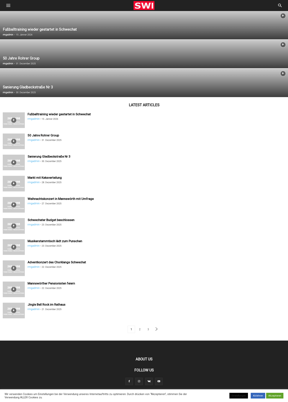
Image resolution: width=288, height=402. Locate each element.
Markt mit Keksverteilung (45, 177)
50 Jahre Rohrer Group (43, 135)
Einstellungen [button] (239, 395)
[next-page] (156, 329)
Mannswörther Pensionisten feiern (51, 283)
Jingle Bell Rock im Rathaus (46, 304)
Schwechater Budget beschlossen (51, 220)
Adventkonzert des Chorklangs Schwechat (57, 262)
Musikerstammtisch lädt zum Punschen (55, 241)
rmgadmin (8, 34)
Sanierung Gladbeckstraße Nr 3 (49, 156)
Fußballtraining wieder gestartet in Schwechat (59, 114)
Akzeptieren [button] (274, 395)
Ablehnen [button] (258, 395)
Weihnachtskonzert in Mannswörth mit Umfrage (61, 199)
